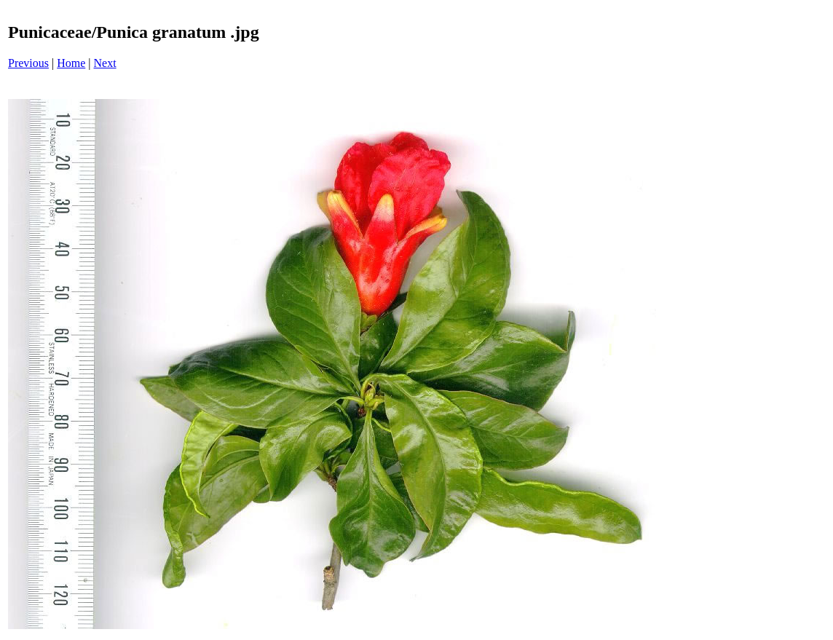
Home (71, 63)
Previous (28, 63)
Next (105, 63)
